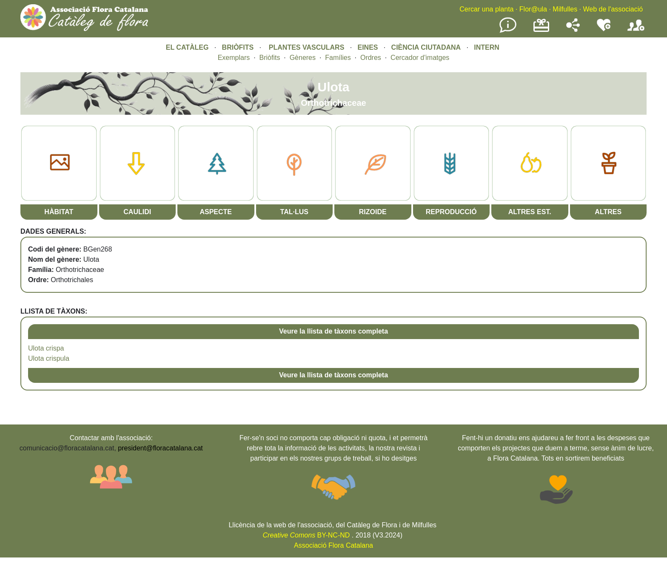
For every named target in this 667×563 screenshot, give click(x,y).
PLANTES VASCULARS (307, 47)
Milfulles (565, 9)
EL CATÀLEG (187, 47)
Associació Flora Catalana (333, 545)
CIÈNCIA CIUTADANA (426, 47)
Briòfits (269, 57)
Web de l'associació (613, 9)
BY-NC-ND (306, 535)
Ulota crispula (48, 358)
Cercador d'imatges (420, 57)
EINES (367, 47)
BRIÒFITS (239, 47)
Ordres (370, 57)
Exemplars (234, 57)
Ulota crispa (46, 348)
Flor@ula (533, 9)
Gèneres (303, 57)
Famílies (338, 57)
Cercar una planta (486, 9)
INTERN (486, 47)
